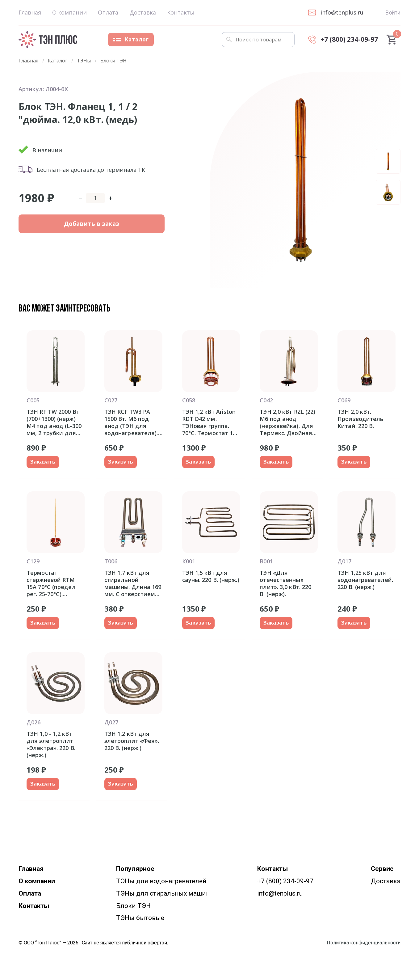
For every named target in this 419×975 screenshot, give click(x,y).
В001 (266, 561)
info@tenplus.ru (280, 894)
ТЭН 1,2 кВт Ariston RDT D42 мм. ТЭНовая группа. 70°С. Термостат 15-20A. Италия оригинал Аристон (210, 422)
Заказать (44, 462)
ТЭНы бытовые (140, 919)
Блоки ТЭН (113, 60)
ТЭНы (84, 60)
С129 (33, 561)
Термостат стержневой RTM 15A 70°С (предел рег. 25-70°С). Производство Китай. (51, 584)
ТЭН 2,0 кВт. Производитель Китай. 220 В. (360, 419)
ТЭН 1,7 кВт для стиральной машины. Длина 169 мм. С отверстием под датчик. (132, 584)
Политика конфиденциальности (363, 944)
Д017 (344, 561)
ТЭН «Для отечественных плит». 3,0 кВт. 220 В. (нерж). (285, 584)
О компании (69, 12)
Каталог (131, 39)
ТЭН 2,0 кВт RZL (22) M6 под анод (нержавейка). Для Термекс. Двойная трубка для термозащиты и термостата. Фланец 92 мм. (287, 422)
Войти (392, 12)
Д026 (33, 723)
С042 (266, 400)
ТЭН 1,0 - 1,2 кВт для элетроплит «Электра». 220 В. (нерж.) (51, 745)
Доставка (143, 12)
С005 (33, 400)
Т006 (110, 561)
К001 (188, 561)
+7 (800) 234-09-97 (285, 882)
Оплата (108, 12)
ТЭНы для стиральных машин (163, 894)
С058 (188, 400)
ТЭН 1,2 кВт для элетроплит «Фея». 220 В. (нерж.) (131, 741)
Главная (30, 12)
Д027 (111, 723)
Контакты (181, 12)
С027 (110, 400)
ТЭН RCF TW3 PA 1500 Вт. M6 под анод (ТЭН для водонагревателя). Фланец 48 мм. (131, 422)
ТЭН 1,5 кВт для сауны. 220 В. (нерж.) (210, 577)
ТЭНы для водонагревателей (161, 882)
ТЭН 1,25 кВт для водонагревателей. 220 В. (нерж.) (365, 580)
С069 (343, 400)
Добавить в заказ (59, 230)
